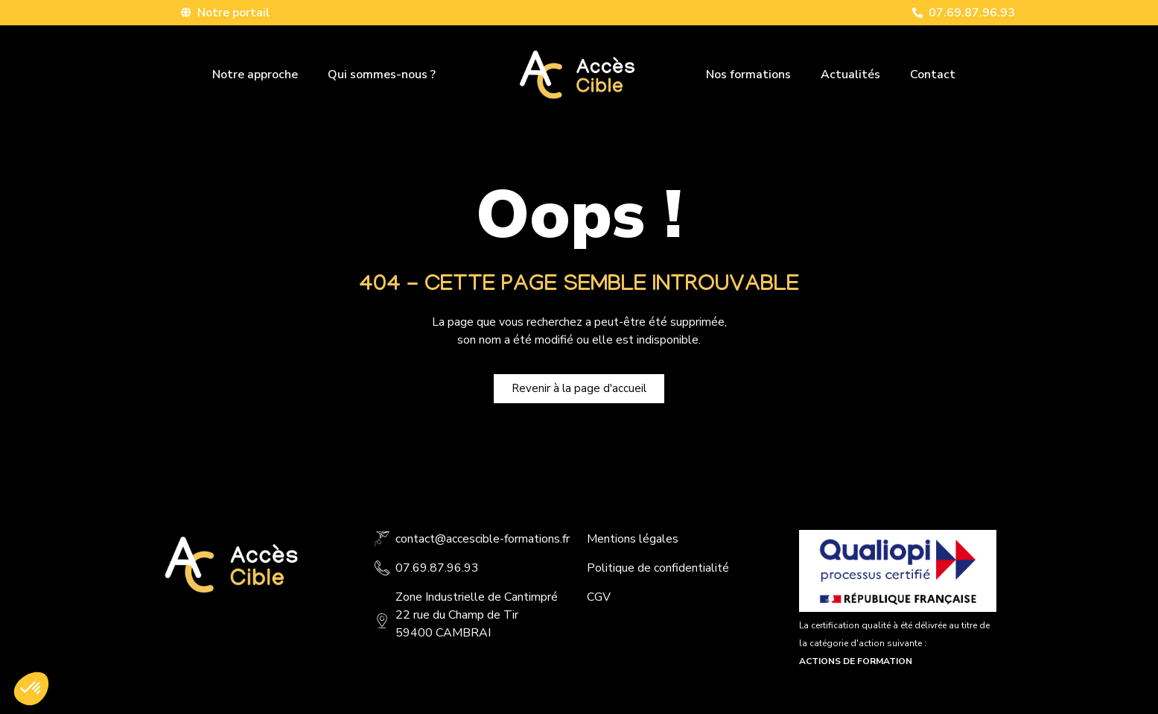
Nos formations (748, 74)
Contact (932, 74)
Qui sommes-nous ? (382, 74)
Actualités (850, 74)
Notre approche (255, 74)
